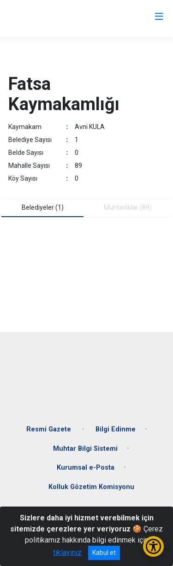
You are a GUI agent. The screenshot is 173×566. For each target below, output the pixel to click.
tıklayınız (67, 552)
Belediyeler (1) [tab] (43, 207)
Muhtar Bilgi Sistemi (85, 449)
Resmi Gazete (49, 429)
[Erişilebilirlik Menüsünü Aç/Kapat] (153, 546)
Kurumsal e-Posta (85, 468)
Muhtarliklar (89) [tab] (128, 207)
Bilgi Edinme (115, 429)
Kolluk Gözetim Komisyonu (91, 487)
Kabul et (104, 552)
